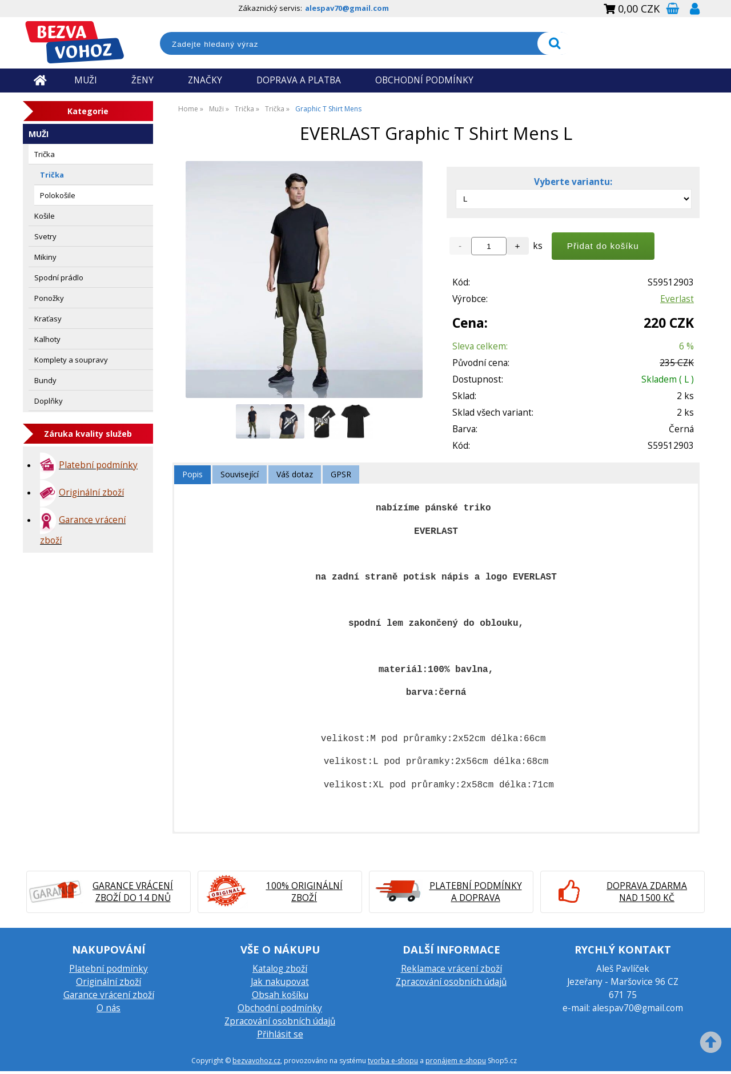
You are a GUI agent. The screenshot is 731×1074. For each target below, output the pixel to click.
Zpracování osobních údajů (279, 1021)
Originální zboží (108, 982)
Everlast (677, 299)
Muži (39, 133)
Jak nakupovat (280, 982)
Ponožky (49, 298)
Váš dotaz (294, 474)
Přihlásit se (280, 1034)
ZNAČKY (205, 80)
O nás (109, 1008)
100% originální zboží (304, 892)
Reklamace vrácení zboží (451, 969)
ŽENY (142, 80)
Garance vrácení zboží (108, 995)
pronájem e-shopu (455, 1060)
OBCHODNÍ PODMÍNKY (424, 80)
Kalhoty (47, 339)
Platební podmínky (108, 969)
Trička (44, 154)
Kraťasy (48, 318)
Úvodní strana (40, 80)
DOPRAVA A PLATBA (298, 80)
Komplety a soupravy (71, 360)
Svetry (45, 236)
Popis (192, 474)
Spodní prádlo (58, 277)
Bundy (45, 380)
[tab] (192, 474)
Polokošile (57, 195)
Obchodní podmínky (280, 1008)
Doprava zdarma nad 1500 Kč (647, 892)
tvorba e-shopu (393, 1060)
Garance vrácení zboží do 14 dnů (133, 892)
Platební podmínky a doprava (475, 892)
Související (239, 474)
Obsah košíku (280, 995)
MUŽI (85, 80)
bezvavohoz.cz (256, 1060)
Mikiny (45, 257)
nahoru (714, 1045)
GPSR (341, 474)
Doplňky (48, 401)
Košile (44, 216)
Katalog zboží (279, 969)
